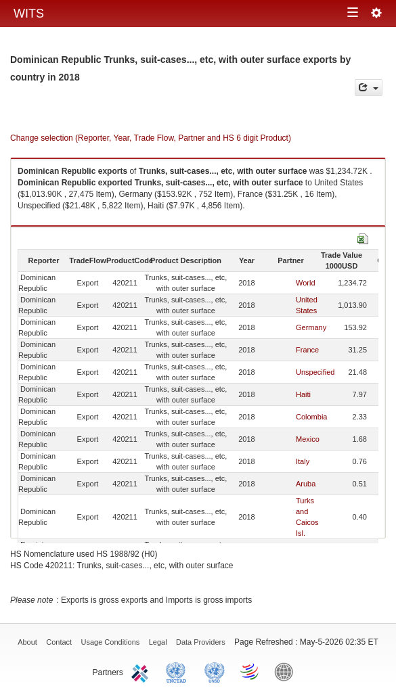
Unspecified (315, 372)
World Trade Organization (250, 671)
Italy (302, 461)
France (307, 350)
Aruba (305, 484)
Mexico (308, 439)
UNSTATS (214, 671)
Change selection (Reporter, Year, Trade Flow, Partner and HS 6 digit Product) (150, 138)
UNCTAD (178, 671)
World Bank (287, 671)
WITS (29, 13)
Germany (311, 327)
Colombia (311, 417)
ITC (142, 671)
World (305, 283)
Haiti (303, 394)
